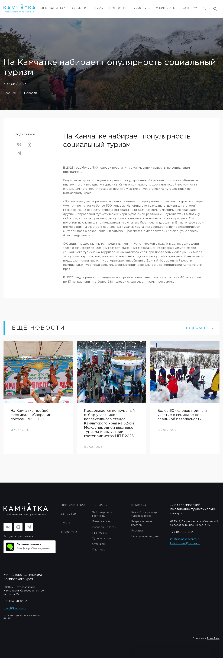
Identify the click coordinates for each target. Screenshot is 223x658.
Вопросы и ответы (104, 527)
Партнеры (98, 550)
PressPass (213, 639)
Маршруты (166, 8)
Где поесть (99, 533)
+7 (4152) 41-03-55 (16, 601)
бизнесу (139, 505)
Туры (99, 8)
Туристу (100, 505)
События (80, 8)
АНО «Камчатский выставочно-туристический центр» (193, 509)
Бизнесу (189, 8)
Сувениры (98, 544)
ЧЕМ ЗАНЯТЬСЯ (54, 8)
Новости (117, 8)
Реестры (137, 531)
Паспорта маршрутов (145, 536)
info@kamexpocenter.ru (185, 539)
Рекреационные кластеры (141, 523)
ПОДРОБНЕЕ (199, 328)
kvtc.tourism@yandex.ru (185, 543)
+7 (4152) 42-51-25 (182, 532)
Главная (10, 93)
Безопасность (101, 522)
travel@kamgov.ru (15, 608)
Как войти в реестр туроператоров (144, 514)
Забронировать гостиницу (102, 514)
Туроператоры (102, 538)
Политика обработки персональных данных (22, 617)
